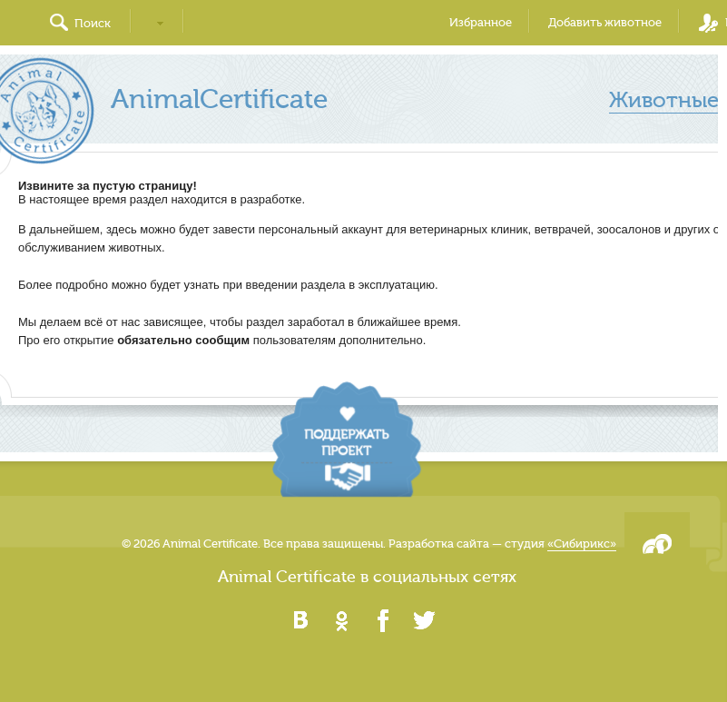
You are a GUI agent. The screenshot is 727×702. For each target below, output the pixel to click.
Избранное (480, 22)
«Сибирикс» (581, 543)
